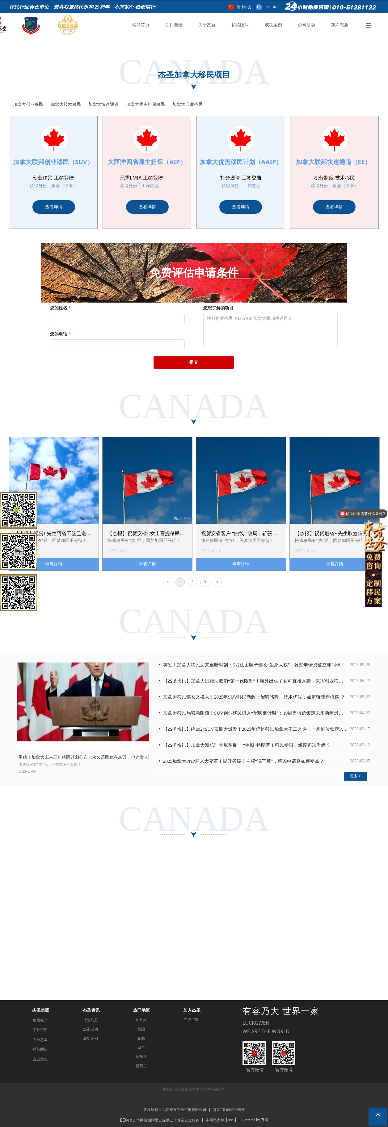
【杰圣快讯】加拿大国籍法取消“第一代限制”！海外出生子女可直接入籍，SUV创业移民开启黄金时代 (255, 681)
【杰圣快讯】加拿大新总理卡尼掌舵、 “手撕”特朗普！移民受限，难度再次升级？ (247, 745)
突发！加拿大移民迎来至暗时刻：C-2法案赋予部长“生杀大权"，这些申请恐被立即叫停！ (254, 665)
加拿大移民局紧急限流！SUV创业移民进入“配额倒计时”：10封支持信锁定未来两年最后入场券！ (255, 713)
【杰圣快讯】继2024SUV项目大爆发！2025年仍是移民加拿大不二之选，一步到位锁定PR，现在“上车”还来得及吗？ (255, 729)
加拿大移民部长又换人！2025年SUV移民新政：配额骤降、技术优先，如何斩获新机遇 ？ (254, 697)
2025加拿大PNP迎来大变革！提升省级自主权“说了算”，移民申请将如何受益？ (243, 761)
